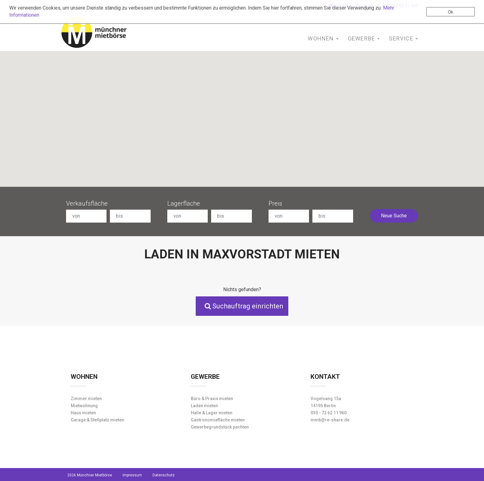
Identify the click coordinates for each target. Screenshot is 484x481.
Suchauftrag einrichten (244, 306)
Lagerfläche (183, 203)
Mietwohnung (84, 405)
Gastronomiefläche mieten (218, 419)
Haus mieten (83, 412)
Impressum (132, 475)
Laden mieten (204, 405)
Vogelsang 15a (326, 398)
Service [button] (403, 38)
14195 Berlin (323, 405)
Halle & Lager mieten (211, 412)
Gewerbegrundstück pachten (220, 427)
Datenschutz (163, 475)
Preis (275, 203)
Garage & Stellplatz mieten (97, 419)
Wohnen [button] (323, 38)
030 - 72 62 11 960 (329, 412)
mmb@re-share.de (330, 419)
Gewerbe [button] (364, 38)
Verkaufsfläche (87, 203)
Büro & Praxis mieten (212, 398)
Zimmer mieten (86, 398)
